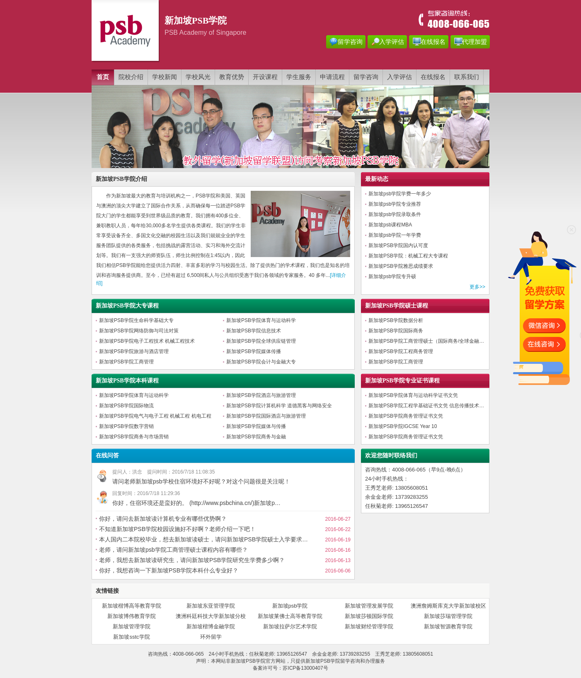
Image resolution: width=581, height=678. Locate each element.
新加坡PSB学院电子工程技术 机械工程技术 (147, 341)
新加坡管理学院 (131, 626)
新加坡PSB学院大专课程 (127, 306)
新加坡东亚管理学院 (210, 606)
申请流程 (332, 77)
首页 (103, 77)
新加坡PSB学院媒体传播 (253, 351)
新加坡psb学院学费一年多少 (399, 194)
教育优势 (231, 77)
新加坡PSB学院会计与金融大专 (261, 362)
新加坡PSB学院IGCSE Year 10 (402, 426)
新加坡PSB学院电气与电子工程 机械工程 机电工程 (155, 416)
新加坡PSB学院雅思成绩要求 (400, 266)
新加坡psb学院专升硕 (392, 276)
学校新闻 (164, 77)
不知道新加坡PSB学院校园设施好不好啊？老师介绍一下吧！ (177, 529)
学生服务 (298, 77)
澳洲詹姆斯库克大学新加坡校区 (448, 606)
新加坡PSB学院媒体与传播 (256, 426)
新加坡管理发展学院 (369, 606)
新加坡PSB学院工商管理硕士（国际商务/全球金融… (426, 341)
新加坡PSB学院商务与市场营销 (134, 437)
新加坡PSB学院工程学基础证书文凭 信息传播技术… (426, 406)
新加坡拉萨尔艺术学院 (290, 626)
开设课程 (265, 77)
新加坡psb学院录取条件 (394, 214)
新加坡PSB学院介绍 (121, 179)
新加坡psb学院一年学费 (394, 235)
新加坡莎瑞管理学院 (448, 616)
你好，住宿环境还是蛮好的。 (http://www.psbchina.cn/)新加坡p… (196, 503)
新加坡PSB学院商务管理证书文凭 (405, 416)
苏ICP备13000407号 (305, 668)
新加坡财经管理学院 (369, 626)
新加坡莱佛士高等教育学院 (290, 616)
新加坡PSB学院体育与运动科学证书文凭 (413, 395)
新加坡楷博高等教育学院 (131, 606)
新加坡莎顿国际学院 (369, 616)
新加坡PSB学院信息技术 (253, 331)
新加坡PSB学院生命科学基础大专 (136, 320)
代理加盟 (474, 41)
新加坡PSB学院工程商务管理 (400, 351)
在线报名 (433, 41)
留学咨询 (350, 41)
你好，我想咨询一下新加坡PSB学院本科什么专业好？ (168, 570)
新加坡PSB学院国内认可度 (398, 245)
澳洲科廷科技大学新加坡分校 (211, 616)
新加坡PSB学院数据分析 (395, 320)
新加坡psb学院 (290, 606)
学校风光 (198, 77)
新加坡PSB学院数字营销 (126, 426)
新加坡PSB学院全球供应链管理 (261, 341)
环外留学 (211, 637)
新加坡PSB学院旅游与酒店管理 (134, 351)
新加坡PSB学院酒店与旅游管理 (261, 395)
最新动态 (376, 179)
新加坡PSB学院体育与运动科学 (261, 320)
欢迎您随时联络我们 (391, 455)
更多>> (477, 287)
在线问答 (107, 455)
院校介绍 (131, 77)
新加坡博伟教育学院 (131, 616)
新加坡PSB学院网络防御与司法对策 (139, 331)
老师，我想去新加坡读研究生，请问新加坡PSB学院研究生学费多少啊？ (192, 560)
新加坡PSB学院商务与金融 (256, 437)
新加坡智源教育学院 (448, 626)
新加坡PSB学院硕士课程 (396, 306)
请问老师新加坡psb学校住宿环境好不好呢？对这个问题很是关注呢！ (201, 481)
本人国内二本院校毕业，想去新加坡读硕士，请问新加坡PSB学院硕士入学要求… (203, 539)
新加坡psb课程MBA (390, 225)
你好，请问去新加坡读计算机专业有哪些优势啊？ (163, 518)
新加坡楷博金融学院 (210, 626)
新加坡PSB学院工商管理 (126, 362)
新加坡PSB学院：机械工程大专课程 (408, 256)
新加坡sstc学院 (131, 637)
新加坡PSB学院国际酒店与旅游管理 (266, 416)
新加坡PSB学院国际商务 (395, 331)
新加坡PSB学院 (322, 661)
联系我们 (466, 77)
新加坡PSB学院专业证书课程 (402, 380)
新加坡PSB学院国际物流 (126, 406)
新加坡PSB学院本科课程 (127, 380)
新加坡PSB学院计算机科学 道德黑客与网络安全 (279, 406)
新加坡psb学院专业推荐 (394, 204)
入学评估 (391, 41)
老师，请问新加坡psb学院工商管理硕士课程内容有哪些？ (173, 549)
